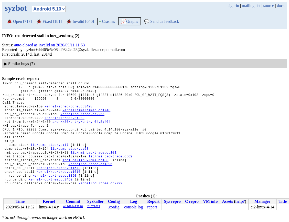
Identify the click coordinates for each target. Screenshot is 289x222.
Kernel (49, 201)
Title (283, 201)
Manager (262, 201)
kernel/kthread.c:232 (64, 125)
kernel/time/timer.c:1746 (86, 116)
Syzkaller (95, 201)
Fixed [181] (49, 21)
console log (133, 207)
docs (280, 5)
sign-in (233, 5)
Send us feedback (161, 21)
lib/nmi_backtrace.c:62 (110, 171)
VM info (210, 201)
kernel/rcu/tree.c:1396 (90, 180)
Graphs (129, 21)
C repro (192, 201)
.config (114, 207)
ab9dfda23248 (73, 206)
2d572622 (93, 206)
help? (240, 201)
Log (133, 201)
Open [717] (19, 21)
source (268, 5)
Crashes (107, 21)
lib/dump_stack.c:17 (49, 157)
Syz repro (172, 201)
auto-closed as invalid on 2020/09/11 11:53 (49, 45)
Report (153, 201)
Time (20, 201)
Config (114, 201)
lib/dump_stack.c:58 (69, 162)
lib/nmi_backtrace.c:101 (93, 167)
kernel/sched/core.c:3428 (68, 111)
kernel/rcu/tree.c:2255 (82, 120)
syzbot (16, 8)
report (152, 207)
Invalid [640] (80, 21)
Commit (73, 201)
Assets (227, 201)
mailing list (251, 5)
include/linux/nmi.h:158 (85, 176)
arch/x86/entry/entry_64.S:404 (81, 130)
